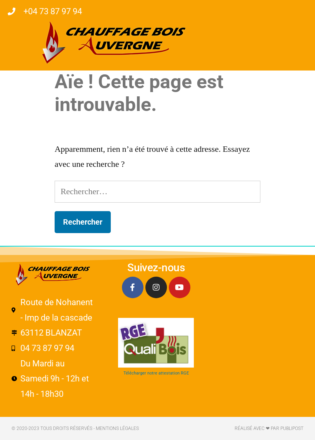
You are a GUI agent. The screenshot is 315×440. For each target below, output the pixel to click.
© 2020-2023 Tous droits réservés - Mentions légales (75, 428)
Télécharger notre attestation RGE (156, 373)
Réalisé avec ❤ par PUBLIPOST (269, 428)
